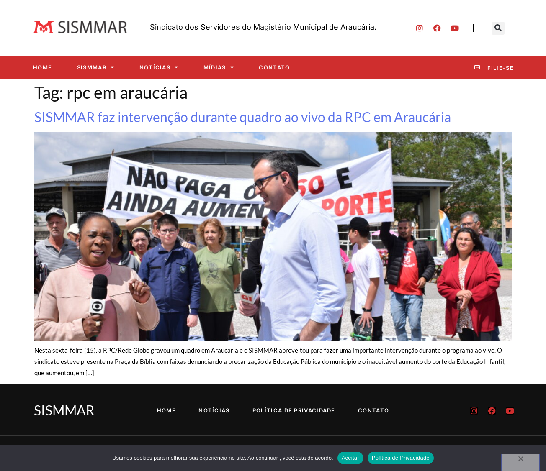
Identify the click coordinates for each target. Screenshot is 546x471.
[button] (498, 28)
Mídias (218, 67)
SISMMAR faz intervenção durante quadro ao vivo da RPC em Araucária (242, 117)
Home (42, 67)
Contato (274, 67)
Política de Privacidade (295, 410)
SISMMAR (95, 67)
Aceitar (350, 458)
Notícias (159, 67)
